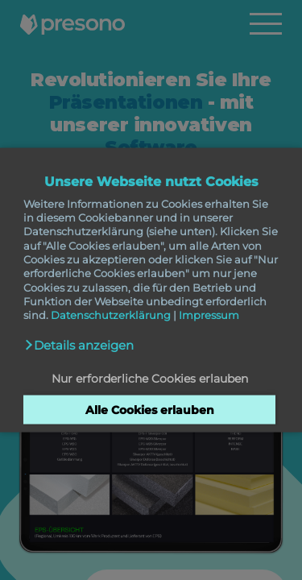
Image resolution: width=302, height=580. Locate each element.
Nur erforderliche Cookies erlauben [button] (150, 378)
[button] (78, 344)
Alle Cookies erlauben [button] (149, 410)
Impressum (209, 315)
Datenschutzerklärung (111, 315)
